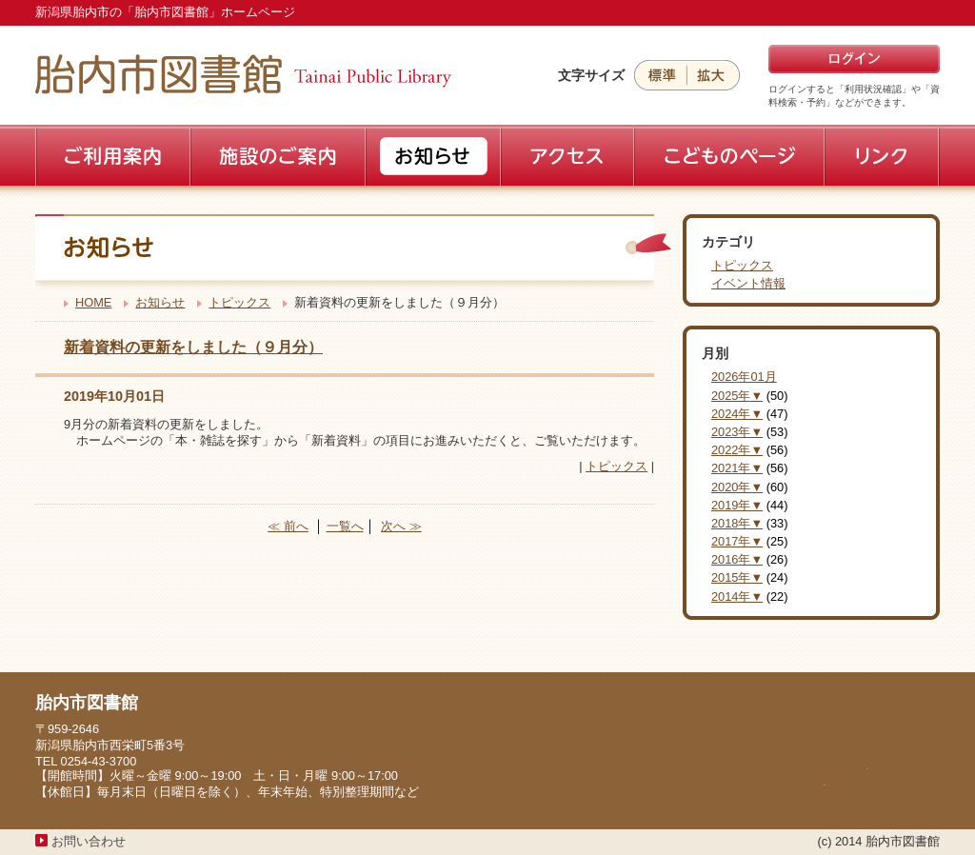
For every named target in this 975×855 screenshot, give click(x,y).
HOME (93, 302)
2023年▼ (737, 432)
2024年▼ (737, 414)
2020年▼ (737, 487)
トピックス (239, 302)
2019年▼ (737, 505)
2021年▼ (737, 468)
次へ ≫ (401, 526)
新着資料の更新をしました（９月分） (193, 347)
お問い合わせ (88, 841)
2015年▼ (737, 577)
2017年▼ (737, 541)
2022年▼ (737, 450)
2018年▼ (737, 523)
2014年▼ (737, 596)
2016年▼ (737, 559)
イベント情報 (748, 283)
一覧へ (345, 526)
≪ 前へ (288, 526)
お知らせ (160, 302)
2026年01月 (744, 376)
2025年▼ (737, 395)
